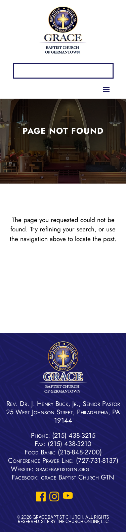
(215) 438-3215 (73, 435)
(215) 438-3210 (69, 444)
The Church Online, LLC (83, 521)
